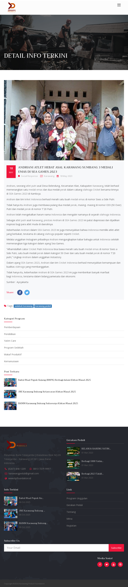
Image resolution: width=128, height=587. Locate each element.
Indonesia (36, 199)
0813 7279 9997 (41, 468)
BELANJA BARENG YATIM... (96, 449)
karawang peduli (43, 306)
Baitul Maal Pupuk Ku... (31, 498)
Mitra (69, 518)
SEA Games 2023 (18, 193)
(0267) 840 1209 (17, 468)
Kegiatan (71, 525)
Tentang (71, 511)
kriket (27, 199)
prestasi (48, 220)
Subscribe (116, 547)
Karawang (97, 185)
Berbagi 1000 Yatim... (93, 461)
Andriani (10, 185)
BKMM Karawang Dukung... (33, 523)
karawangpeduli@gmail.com (24, 473)
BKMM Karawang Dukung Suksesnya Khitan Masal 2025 (48, 403)
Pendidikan (10, 334)
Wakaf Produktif (13, 354)
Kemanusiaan (11, 361)
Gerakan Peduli (74, 505)
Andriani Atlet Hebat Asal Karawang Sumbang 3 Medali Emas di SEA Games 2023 (65, 169)
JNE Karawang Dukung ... (32, 511)
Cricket (96, 189)
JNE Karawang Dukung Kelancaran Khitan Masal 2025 (47, 392)
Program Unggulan (76, 498)
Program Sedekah (14, 347)
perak (63, 189)
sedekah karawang (23, 306)
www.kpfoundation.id (19, 478)
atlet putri (31, 185)
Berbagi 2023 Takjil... (93, 474)
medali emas (35, 189)
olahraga (87, 189)
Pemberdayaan (12, 327)
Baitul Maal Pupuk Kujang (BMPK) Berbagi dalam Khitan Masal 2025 (54, 380)
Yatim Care (10, 340)
